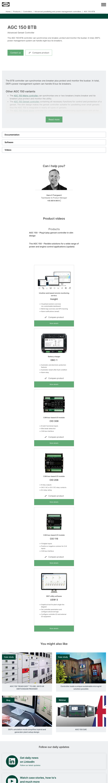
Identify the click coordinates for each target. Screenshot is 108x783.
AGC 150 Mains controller (26, 95)
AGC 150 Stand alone (24, 110)
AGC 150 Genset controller (27, 101)
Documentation (12, 134)
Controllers (27, 11)
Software (9, 142)
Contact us (15, 52)
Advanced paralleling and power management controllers (57, 11)
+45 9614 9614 (53, 201)
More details (54, 323)
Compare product (38, 52)
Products (16, 11)
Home (8, 11)
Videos (8, 150)
